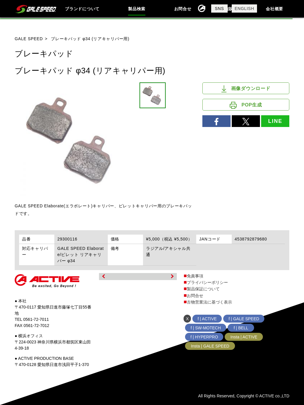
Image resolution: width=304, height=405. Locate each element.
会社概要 (274, 8)
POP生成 (246, 105)
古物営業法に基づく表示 (209, 302)
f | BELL (241, 328)
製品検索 (136, 8)
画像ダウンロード (246, 88)
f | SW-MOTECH (206, 328)
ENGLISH (244, 8)
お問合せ (183, 8)
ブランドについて (82, 8)
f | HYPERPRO (204, 337)
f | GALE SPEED (244, 318)
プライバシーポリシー (207, 282)
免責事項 (195, 276)
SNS (219, 8)
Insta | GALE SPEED (210, 346)
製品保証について (203, 289)
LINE (275, 121)
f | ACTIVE (207, 318)
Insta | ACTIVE (244, 337)
